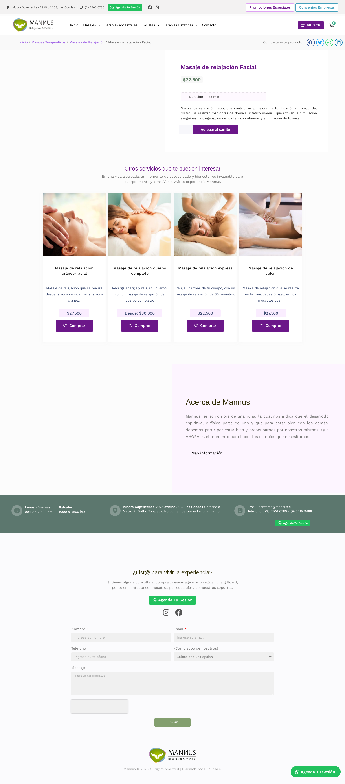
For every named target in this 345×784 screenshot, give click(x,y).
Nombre (78, 629)
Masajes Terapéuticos (48, 42)
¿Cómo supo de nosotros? (196, 648)
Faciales (150, 25)
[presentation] (99, 706)
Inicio (74, 25)
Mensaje (78, 668)
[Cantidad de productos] (186, 129)
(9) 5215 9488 (301, 511)
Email (179, 629)
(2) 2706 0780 (276, 511)
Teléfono (78, 648)
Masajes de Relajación (87, 42)
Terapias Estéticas (180, 25)
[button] (311, 42)
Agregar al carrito (215, 129)
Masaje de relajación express (205, 268)
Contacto (209, 25)
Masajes (91, 25)
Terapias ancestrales (121, 25)
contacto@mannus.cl (275, 507)
